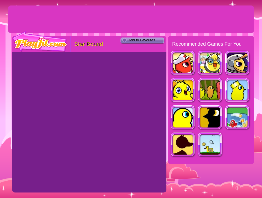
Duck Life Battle (183, 63)
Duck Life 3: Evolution (210, 90)
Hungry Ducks (237, 117)
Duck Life (183, 117)
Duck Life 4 (210, 117)
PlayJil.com (40, 42)
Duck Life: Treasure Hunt (183, 90)
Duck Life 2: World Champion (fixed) (237, 90)
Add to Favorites (141, 40)
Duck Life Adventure (210, 63)
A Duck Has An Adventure (183, 145)
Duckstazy (210, 145)
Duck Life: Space (237, 63)
